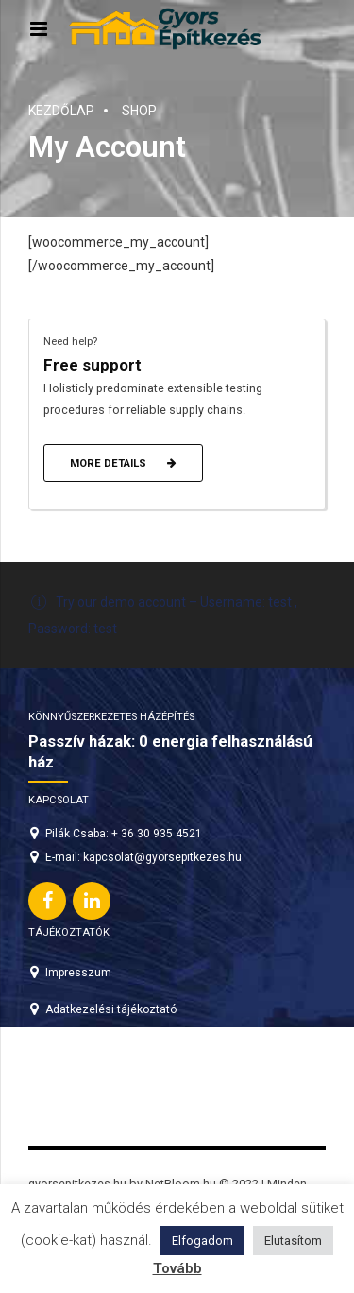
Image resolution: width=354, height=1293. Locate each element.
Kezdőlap (61, 110)
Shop (139, 110)
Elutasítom (293, 1240)
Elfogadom (202, 1240)
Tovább (177, 1268)
